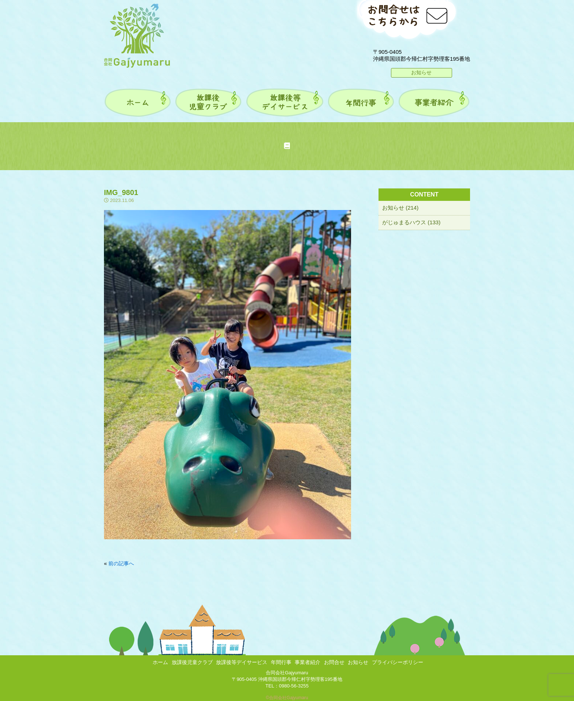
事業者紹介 (307, 662)
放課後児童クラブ (192, 662)
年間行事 (281, 662)
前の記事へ (121, 563)
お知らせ (421, 72)
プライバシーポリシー (397, 662)
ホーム (160, 662)
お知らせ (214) (400, 208)
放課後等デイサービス (241, 662)
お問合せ (334, 662)
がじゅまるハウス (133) (411, 222)
